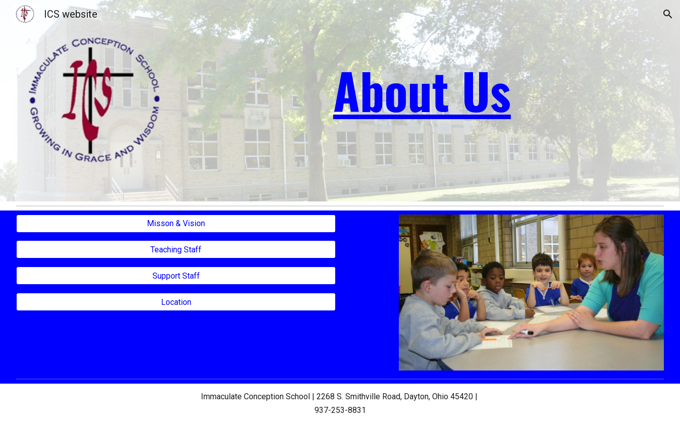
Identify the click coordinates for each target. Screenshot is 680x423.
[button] (668, 14)
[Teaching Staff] (176, 249)
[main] (422, 90)
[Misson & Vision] (176, 223)
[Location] (176, 302)
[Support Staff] (176, 276)
